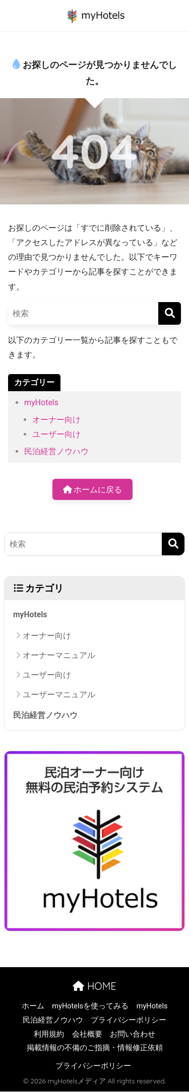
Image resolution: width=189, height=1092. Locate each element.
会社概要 (87, 1034)
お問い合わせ (132, 1034)
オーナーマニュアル (59, 655)
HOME (94, 986)
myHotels (41, 402)
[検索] (169, 313)
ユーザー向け (56, 434)
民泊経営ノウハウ (56, 451)
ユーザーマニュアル (59, 694)
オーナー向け (56, 419)
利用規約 (49, 1034)
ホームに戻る (92, 489)
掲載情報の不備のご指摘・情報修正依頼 (95, 1048)
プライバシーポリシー (128, 1020)
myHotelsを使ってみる (90, 1006)
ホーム (33, 1006)
